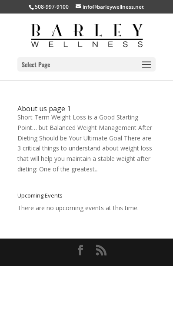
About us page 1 (44, 108)
